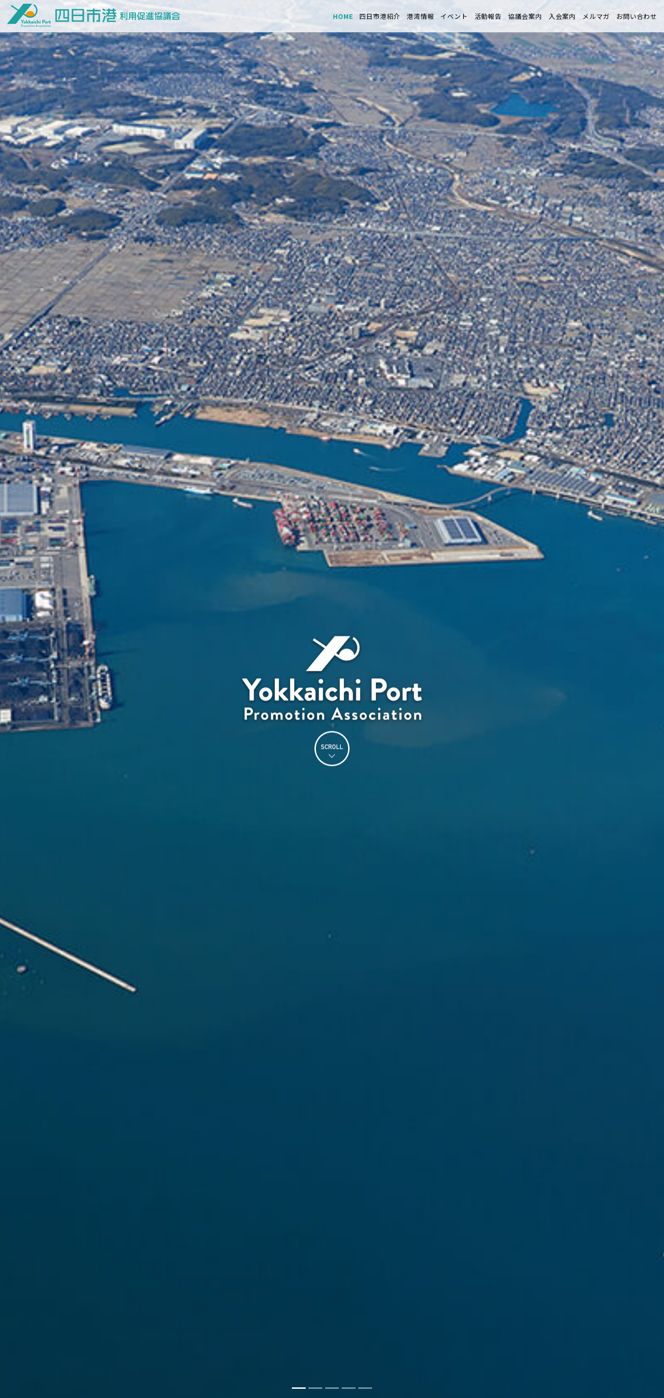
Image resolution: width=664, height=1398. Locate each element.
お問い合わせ (636, 16)
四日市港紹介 (379, 16)
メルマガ (596, 16)
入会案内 (562, 16)
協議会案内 (525, 16)
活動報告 (488, 16)
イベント (454, 16)
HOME (343, 16)
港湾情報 (420, 16)
